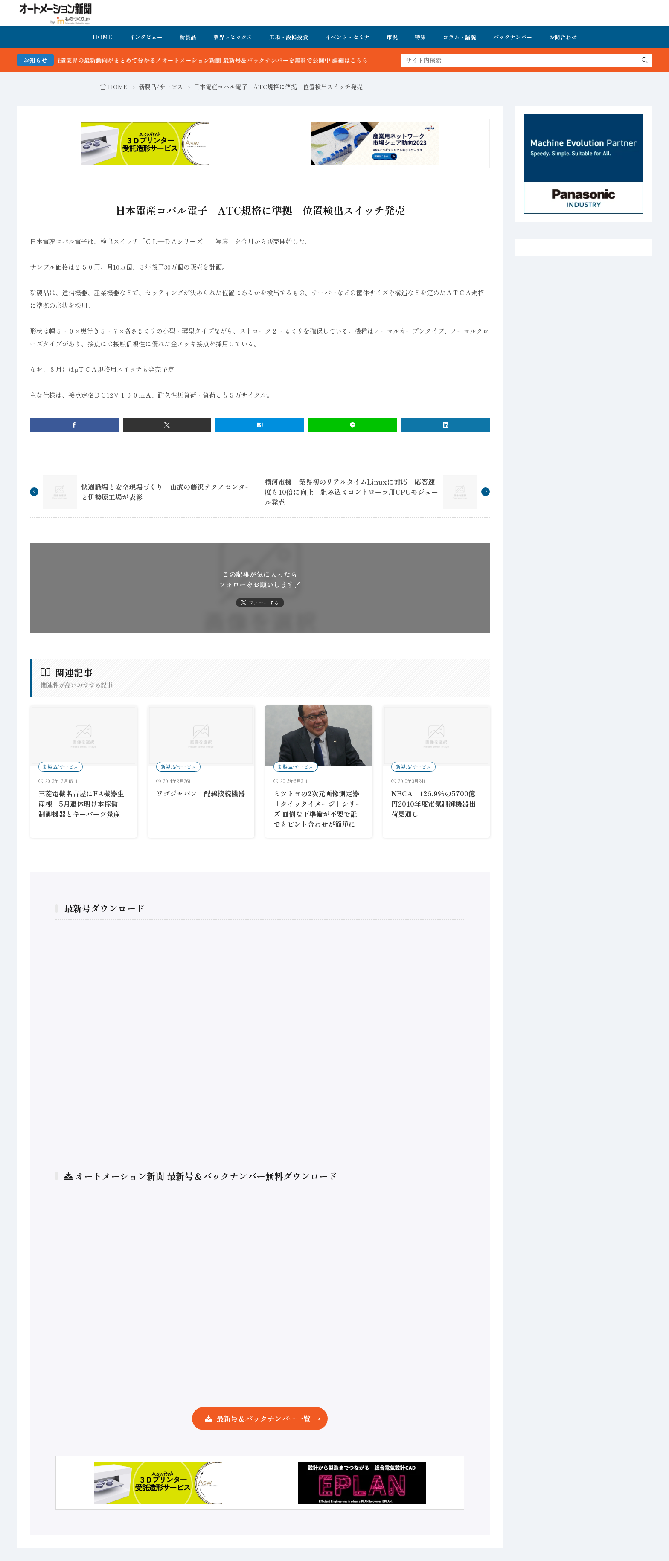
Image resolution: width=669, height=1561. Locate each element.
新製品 (188, 37)
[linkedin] (445, 425)
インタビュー (146, 37)
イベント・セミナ (347, 37)
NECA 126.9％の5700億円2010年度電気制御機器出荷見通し (433, 803)
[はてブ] (259, 425)
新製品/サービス (161, 86)
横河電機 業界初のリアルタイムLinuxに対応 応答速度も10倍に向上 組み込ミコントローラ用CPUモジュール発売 (351, 491)
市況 (392, 37)
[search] (645, 60)
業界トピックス (232, 37)
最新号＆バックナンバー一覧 (263, 1418)
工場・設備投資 (288, 37)
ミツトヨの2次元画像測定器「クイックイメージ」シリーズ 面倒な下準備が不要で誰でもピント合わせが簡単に (317, 808)
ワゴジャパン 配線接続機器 (200, 793)
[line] (352, 425)
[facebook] (74, 425)
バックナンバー (512, 37)
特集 (420, 37)
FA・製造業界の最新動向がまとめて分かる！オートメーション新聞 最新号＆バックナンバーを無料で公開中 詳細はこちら (232, 60)
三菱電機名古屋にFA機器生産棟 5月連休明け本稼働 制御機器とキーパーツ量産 (81, 803)
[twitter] (167, 425)
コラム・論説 (459, 37)
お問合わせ (563, 37)
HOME (102, 37)
